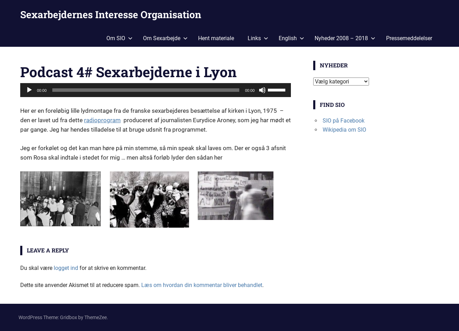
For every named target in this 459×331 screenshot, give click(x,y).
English (291, 38)
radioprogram (102, 120)
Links (258, 38)
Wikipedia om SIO (344, 129)
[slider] (146, 90)
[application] (155, 90)
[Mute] (262, 90)
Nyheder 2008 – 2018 (345, 38)
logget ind (66, 268)
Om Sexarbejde (165, 38)
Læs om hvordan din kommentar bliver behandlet (201, 285)
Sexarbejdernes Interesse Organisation (110, 14)
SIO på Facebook (343, 120)
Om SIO (119, 38)
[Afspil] (29, 90)
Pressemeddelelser (409, 38)
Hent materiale (216, 38)
